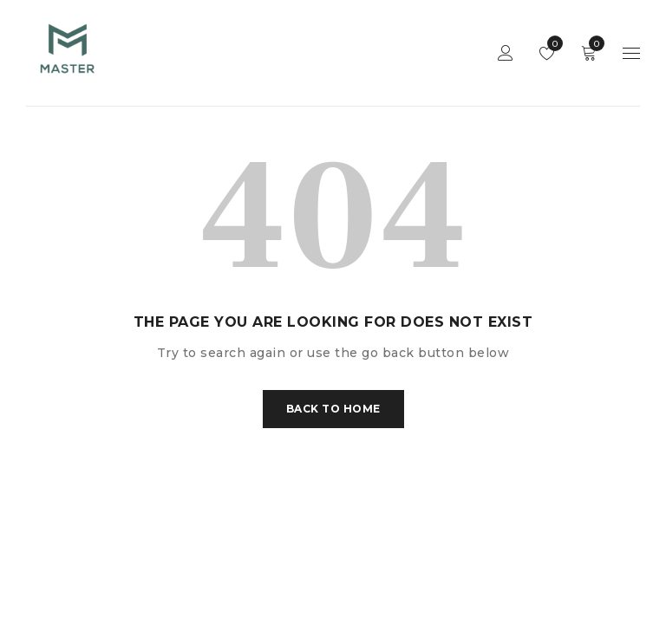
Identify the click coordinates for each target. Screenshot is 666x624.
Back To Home (333, 408)
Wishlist (551, 43)
